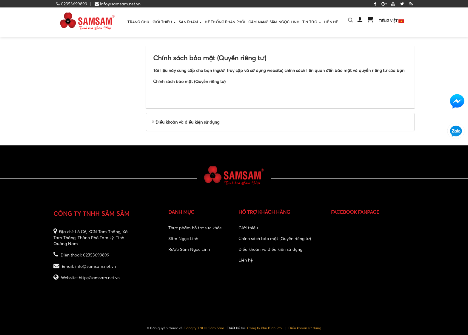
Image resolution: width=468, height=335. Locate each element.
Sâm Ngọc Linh (183, 238)
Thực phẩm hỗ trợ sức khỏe (195, 227)
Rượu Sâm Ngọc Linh (189, 249)
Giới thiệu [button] (164, 28)
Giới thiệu (248, 227)
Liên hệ (245, 259)
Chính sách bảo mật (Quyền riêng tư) (274, 238)
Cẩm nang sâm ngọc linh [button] (273, 22)
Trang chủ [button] (138, 22)
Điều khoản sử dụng (304, 328)
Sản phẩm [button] (190, 28)
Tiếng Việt (391, 21)
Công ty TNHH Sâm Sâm (204, 328)
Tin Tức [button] (311, 28)
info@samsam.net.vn (120, 3)
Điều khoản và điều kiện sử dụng (187, 122)
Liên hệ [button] (331, 22)
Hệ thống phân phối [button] (225, 22)
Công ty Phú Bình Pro (264, 328)
